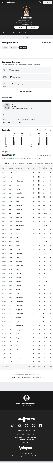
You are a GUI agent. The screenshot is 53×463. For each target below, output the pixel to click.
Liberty (18, 358)
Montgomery (20, 205)
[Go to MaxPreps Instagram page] (26, 425)
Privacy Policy (31, 434)
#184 (19, 122)
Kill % (45, 168)
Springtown (19, 302)
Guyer (17, 241)
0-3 (11, 173)
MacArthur (19, 193)
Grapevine (19, 217)
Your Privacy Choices (26, 440)
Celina (18, 350)
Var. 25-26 (13, 47)
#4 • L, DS (26, 24)
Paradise (18, 281)
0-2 (11, 177)
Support (26, 442)
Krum (17, 293)
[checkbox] (38, 154)
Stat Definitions (46, 42)
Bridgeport (19, 310)
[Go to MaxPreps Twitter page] (33, 425)
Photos (21, 33)
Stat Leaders (16, 378)
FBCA (17, 177)
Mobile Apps (30, 431)
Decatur (18, 229)
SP (28, 168)
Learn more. (37, 158)
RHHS (17, 233)
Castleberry (19, 306)
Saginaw (18, 285)
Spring (18, 189)
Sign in (48, 2)
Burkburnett (19, 297)
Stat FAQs (37, 378)
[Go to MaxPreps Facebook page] (40, 425)
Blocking (21, 163)
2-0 (11, 185)
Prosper (18, 249)
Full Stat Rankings (26, 91)
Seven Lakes (20, 265)
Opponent (19, 168)
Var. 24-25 (23, 47)
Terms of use (19, 437)
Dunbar (18, 354)
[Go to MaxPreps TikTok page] (12, 425)
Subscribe (20, 434)
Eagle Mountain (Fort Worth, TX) (26, 20)
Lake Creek (19, 181)
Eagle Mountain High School (26, 399)
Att (51, 168)
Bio (10, 33)
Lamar (18, 245)
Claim (20, 27)
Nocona (18, 289)
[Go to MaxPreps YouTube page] (19, 425)
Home (4, 33)
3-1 (11, 285)
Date (4, 168)
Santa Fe (18, 185)
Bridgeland (19, 261)
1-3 (11, 302)
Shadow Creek (20, 197)
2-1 (11, 197)
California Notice (32, 437)
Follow (33, 27)
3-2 (11, 213)
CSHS (17, 201)
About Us (21, 431)
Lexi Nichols (26, 18)
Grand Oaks (19, 221)
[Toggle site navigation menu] (2, 2)
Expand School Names (44, 155)
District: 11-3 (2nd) (29, 120)
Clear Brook (19, 209)
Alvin (17, 269)
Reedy (18, 237)
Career (5, 47)
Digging (29, 163)
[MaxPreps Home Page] (23, 37)
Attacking (6, 163)
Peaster (18, 213)
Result (11, 168)
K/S (39, 168)
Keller (17, 257)
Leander (18, 277)
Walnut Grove (20, 173)
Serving (14, 163)
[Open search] (39, 2)
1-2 (11, 217)
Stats (14, 33)
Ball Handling (38, 163)
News (27, 33)
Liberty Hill (19, 253)
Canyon (18, 362)
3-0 (11, 281)
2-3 (11, 346)
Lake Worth (19, 314)
